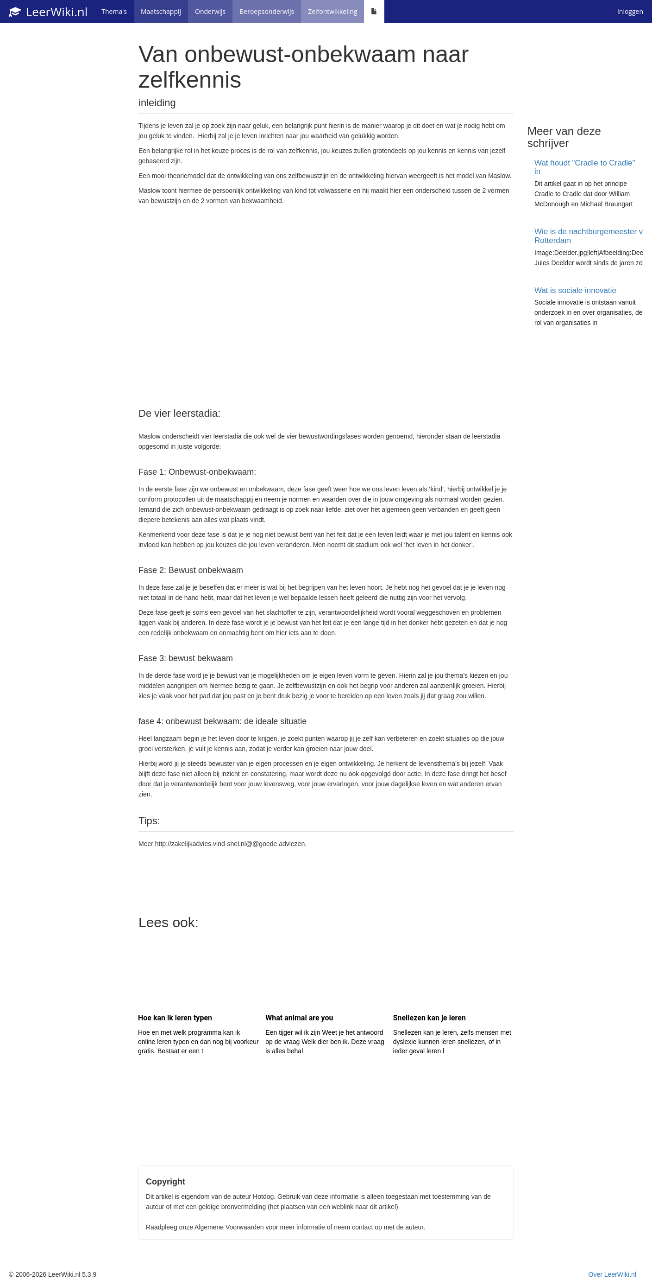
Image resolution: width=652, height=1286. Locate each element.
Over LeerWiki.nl (612, 1274)
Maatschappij (161, 11)
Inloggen (630, 11)
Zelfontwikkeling (332, 11)
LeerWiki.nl (48, 11)
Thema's (114, 11)
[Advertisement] (326, 305)
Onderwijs (210, 11)
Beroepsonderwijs (266, 11)
